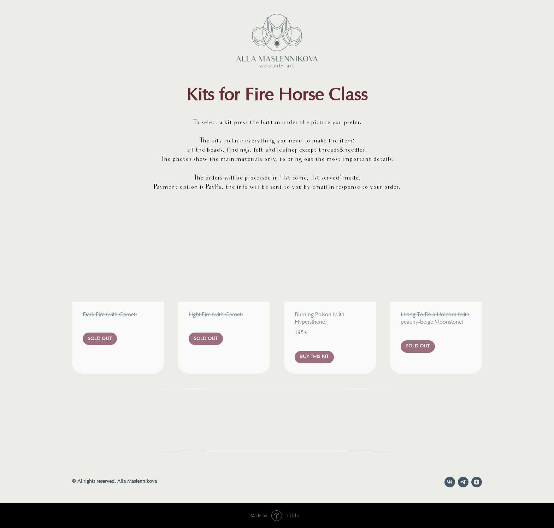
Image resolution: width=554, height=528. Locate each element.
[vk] (449, 482)
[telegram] (463, 482)
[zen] (476, 482)
